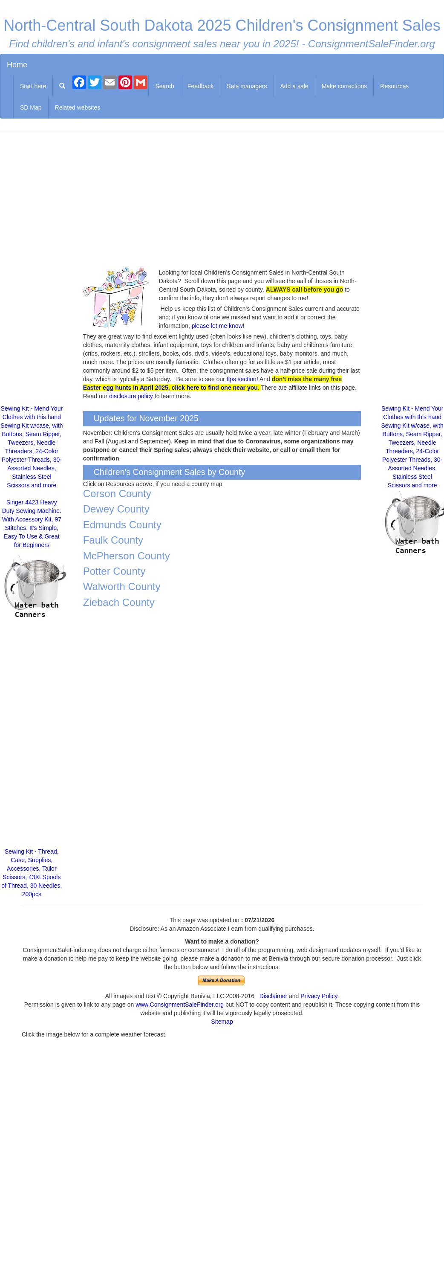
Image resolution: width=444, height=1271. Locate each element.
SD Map (31, 107)
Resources (394, 86)
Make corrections (344, 86)
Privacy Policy (318, 996)
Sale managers (247, 86)
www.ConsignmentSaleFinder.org (180, 1004)
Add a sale (294, 86)
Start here (33, 86)
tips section (242, 379)
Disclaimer (273, 996)
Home (17, 65)
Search (164, 86)
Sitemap (222, 1021)
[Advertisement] (221, 199)
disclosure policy (131, 396)
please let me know (217, 325)
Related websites (78, 107)
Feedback (200, 86)
